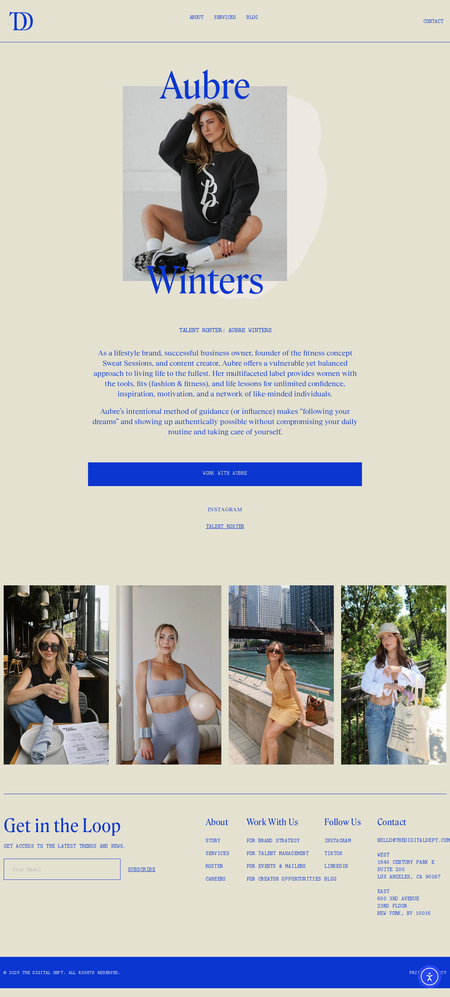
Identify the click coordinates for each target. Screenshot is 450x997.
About (196, 17)
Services (225, 17)
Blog (252, 17)
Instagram (225, 509)
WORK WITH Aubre (225, 473)
